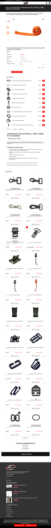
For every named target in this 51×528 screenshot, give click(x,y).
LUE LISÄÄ (8, 470)
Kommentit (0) (21, 129)
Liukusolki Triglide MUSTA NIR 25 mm (18, 89)
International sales (10, 508)
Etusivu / (8, 13)
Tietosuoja (9, 504)
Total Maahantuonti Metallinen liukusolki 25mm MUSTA (21, 111)
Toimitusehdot (9, 506)
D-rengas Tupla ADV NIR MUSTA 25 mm (19, 116)
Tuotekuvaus (8, 129)
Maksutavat (9, 497)
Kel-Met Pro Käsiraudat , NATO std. (20, 475)
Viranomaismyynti (10, 502)
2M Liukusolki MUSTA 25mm (17, 107)
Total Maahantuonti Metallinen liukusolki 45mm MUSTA (21, 80)
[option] (8, 21)
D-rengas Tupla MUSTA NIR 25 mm (18, 120)
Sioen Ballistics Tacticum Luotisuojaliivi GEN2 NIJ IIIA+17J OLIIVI (25, 488)
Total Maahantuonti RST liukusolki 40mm (19, 85)
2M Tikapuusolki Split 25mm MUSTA (18, 98)
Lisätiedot (14, 129)
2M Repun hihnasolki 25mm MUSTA (18, 102)
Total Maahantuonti (23, 59)
